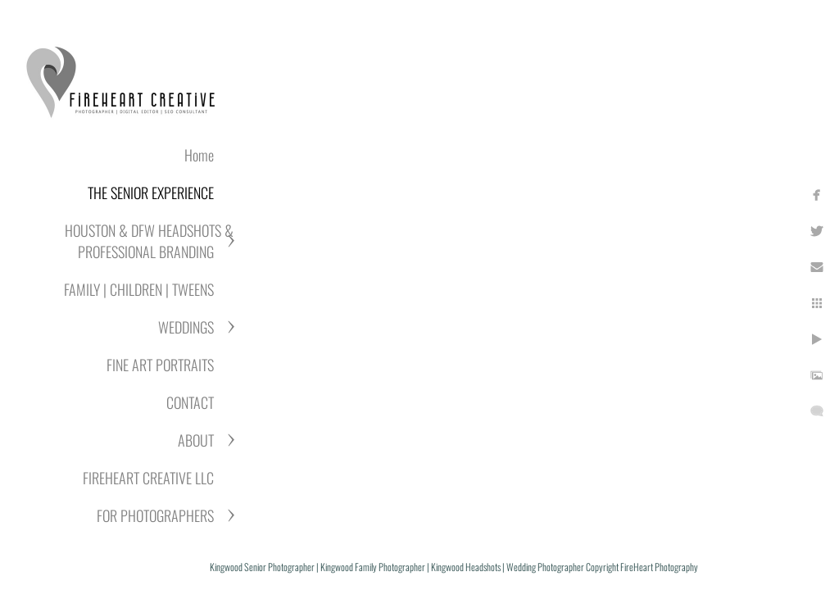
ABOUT (196, 440)
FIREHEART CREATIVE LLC (148, 477)
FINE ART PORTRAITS (160, 364)
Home (199, 155)
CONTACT (190, 402)
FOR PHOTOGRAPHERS (155, 515)
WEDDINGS (186, 327)
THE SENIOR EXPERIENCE (151, 192)
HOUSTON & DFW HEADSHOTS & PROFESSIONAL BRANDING (149, 241)
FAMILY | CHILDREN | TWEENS (139, 289)
